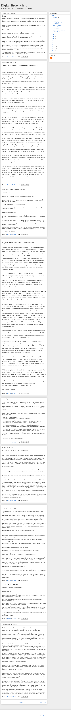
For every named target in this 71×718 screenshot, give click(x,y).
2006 (53, 46)
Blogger (42, 715)
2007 (53, 44)
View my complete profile (56, 60)
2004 (53, 50)
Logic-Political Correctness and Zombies (18, 243)
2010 (53, 38)
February (55, 17)
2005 (53, 48)
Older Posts (43, 702)
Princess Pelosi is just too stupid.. (15, 450)
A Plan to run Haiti (9, 509)
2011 (53, 36)
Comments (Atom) (27, 706)
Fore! (4, 16)
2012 (53, 34)
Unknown (54, 58)
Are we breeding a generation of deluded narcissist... (58, 27)
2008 (53, 42)
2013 (53, 15)
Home (21, 702)
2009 (53, 40)
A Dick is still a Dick (10, 585)
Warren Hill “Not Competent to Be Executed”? (20, 65)
